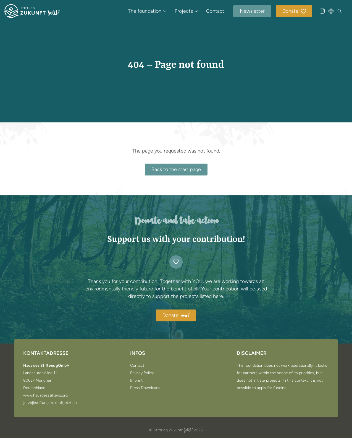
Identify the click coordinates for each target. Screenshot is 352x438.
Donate (294, 11)
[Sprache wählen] (331, 11)
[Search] (340, 11)
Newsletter (252, 11)
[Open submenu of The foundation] (164, 11)
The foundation (144, 11)
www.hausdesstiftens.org (45, 395)
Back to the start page (176, 169)
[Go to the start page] (32, 11)
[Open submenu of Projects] (196, 11)
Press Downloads (145, 388)
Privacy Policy (142, 373)
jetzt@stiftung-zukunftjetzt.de (50, 403)
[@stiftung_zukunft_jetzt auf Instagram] (322, 11)
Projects (184, 11)
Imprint (136, 380)
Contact (215, 11)
